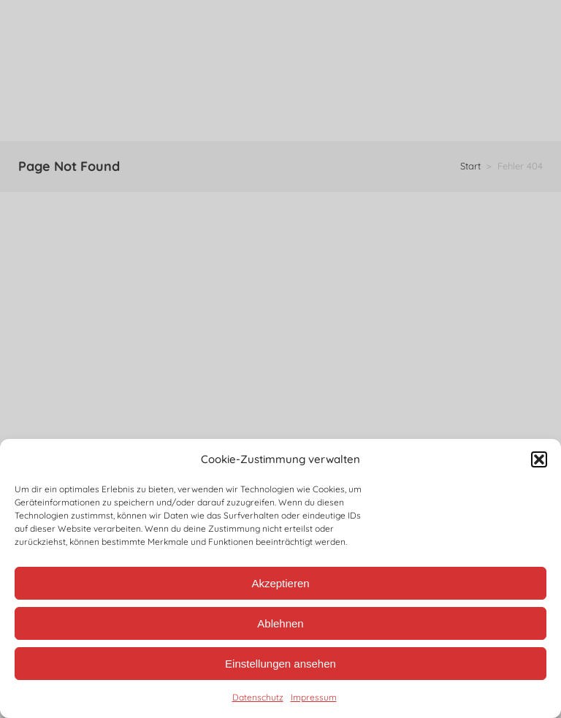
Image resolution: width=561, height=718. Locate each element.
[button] (539, 459)
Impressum (314, 697)
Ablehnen (280, 623)
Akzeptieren (280, 583)
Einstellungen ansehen (280, 663)
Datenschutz (257, 697)
